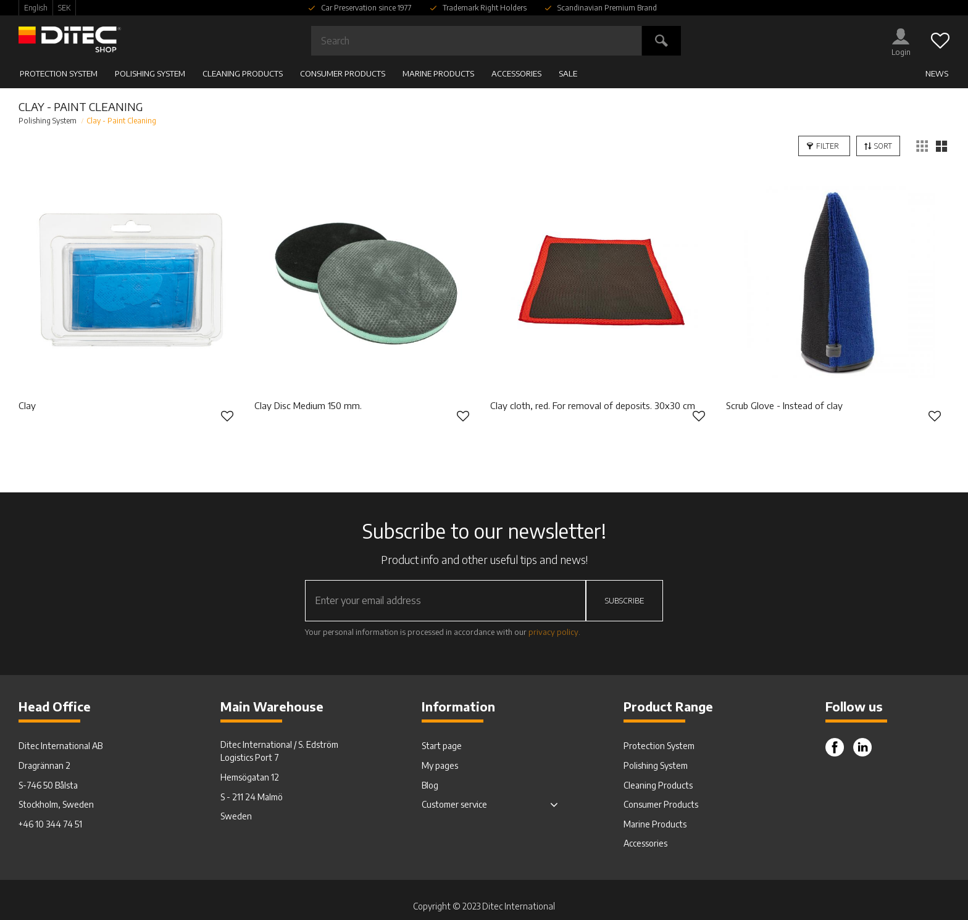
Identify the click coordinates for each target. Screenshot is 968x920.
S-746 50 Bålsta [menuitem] (48, 785)
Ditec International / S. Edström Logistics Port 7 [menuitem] (279, 751)
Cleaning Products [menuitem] (242, 73)
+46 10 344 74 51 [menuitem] (50, 824)
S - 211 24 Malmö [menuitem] (251, 797)
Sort (883, 146)
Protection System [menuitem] (59, 73)
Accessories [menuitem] (516, 73)
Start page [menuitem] (442, 745)
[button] (940, 40)
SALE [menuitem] (568, 73)
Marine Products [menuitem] (438, 73)
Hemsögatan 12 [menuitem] (249, 777)
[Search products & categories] (476, 41)
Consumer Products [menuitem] (342, 73)
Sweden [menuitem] (236, 816)
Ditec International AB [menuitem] (60, 745)
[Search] (661, 40)
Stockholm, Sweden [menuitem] (56, 804)
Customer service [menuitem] (454, 804)
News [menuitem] (936, 73)
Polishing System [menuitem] (150, 73)
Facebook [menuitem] (834, 747)
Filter (827, 146)
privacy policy (553, 632)
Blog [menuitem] (430, 785)
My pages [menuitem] (440, 765)
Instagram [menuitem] (862, 747)
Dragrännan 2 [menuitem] (44, 765)
